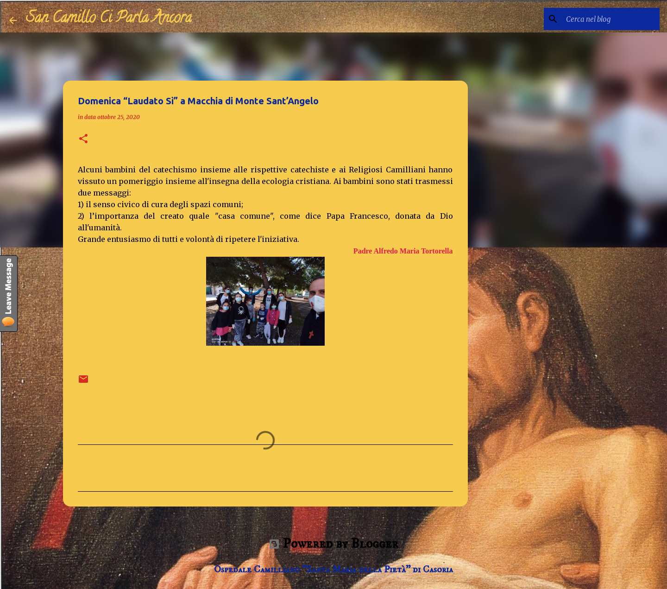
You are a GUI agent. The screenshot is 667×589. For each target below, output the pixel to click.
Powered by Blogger (333, 543)
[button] (83, 139)
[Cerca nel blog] (611, 19)
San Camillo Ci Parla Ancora (109, 19)
